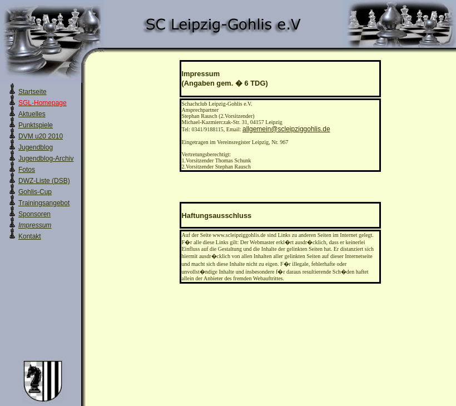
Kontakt (29, 236)
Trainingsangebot (44, 203)
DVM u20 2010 (40, 136)
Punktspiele (35, 125)
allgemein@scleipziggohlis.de (286, 129)
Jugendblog (35, 147)
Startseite (32, 92)
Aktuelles (32, 114)
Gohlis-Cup (35, 192)
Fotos (26, 170)
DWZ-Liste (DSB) (44, 181)
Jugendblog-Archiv (45, 158)
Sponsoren (34, 214)
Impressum (34, 225)
